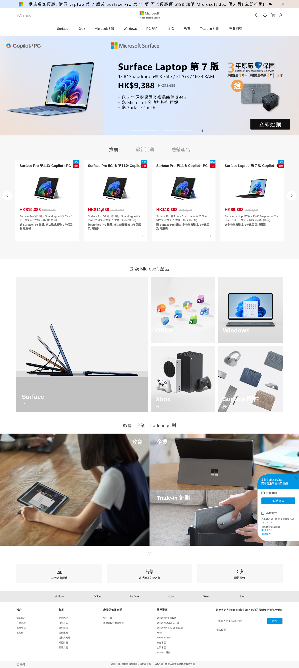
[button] (202, 131)
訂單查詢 (63, 627)
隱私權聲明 (145, 664)
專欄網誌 (235, 29)
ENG (28, 15)
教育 (187, 29)
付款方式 (63, 622)
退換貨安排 (64, 637)
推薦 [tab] (113, 149)
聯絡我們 (266, 534)
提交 (274, 620)
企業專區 (161, 647)
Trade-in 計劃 (209, 29)
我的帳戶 (21, 617)
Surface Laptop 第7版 (168, 622)
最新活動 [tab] (145, 149)
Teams (207, 596)
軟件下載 (107, 617)
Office (97, 596)
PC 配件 (152, 29)
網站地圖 (115, 664)
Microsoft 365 (104, 29)
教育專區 (161, 642)
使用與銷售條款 (130, 664)
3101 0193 (266, 522)
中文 (19, 15)
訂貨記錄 (21, 622)
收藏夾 (19, 632)
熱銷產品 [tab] (181, 149)
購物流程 (63, 617)
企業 (171, 29)
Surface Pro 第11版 (167, 617)
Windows (130, 29)
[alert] (149, 4)
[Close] (282, 4)
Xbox (81, 29)
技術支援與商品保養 (113, 622)
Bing (242, 596)
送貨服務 (63, 632)
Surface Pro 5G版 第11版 (169, 627)
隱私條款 (221, 630)
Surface (62, 29)
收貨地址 (21, 627)
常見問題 (63, 642)
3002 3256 (266, 530)
